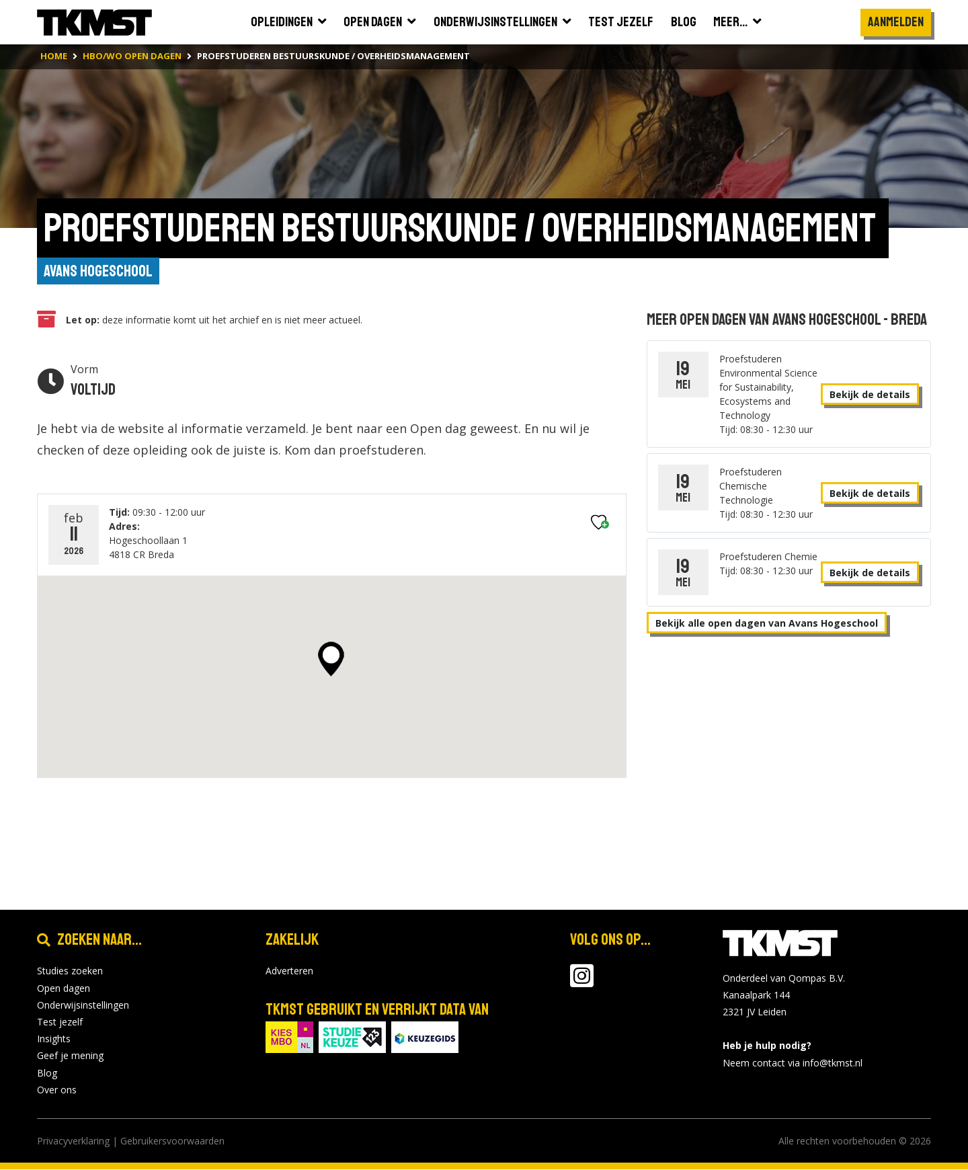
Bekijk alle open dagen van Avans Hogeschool (766, 623)
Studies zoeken (70, 971)
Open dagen (63, 988)
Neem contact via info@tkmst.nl (792, 1062)
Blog (47, 1072)
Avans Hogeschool (98, 272)
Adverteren (289, 971)
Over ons (57, 1089)
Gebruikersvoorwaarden (172, 1141)
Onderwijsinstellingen (83, 1005)
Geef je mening (70, 1056)
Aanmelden (896, 21)
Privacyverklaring (73, 1141)
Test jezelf (60, 1022)
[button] (331, 658)
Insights (54, 1039)
